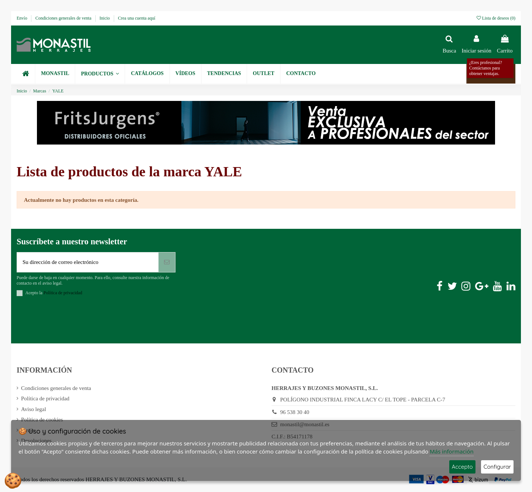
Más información (452, 451)
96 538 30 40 (294, 412)
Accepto (462, 466)
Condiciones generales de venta (64, 18)
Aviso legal (33, 409)
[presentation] (73, 321)
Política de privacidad (45, 398)
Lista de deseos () (496, 18)
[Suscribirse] (166, 262)
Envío (22, 18)
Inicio (105, 18)
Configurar (497, 466)
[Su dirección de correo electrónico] (87, 262)
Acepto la (53, 292)
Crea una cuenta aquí (136, 18)
